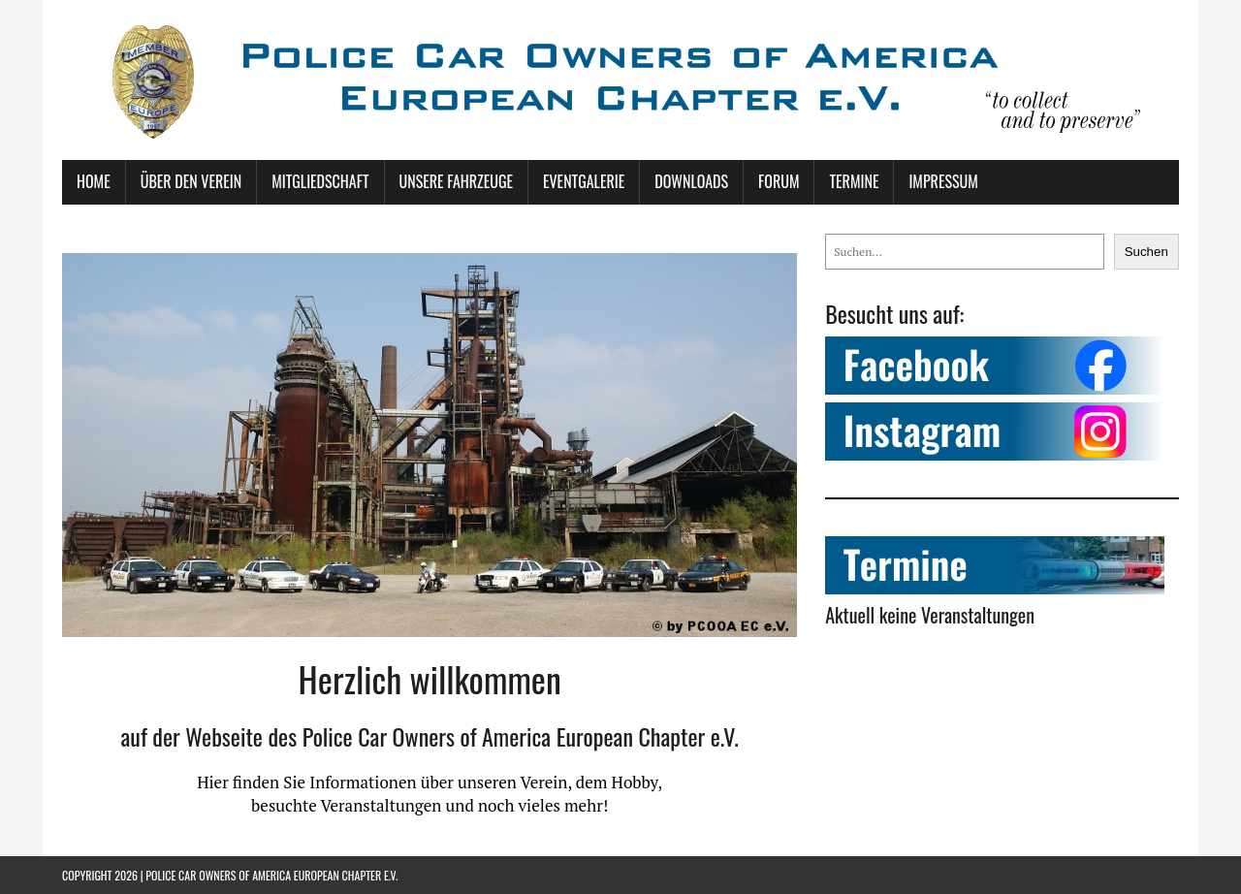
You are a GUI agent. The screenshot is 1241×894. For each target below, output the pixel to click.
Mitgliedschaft (319, 181)
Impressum (942, 181)
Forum (778, 181)
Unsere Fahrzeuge (456, 181)
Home (94, 181)
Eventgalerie (583, 181)
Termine (853, 181)
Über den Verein (191, 181)
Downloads (691, 181)
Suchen (1146, 251)
